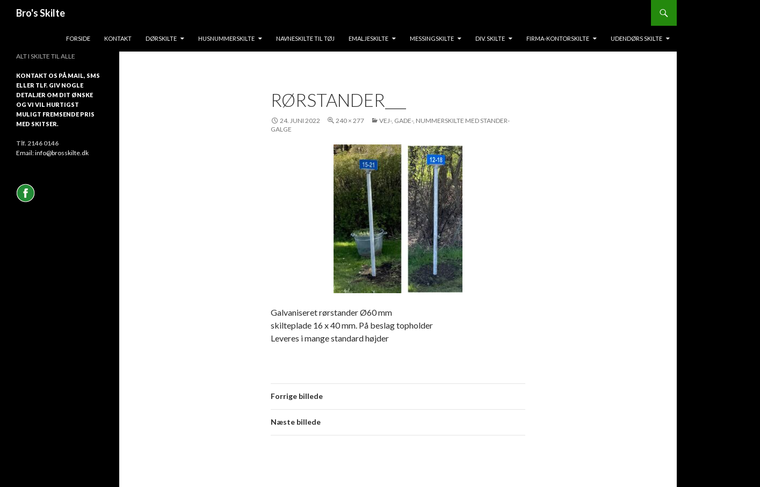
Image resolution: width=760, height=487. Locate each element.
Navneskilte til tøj (305, 38)
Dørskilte (161, 38)
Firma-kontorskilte (557, 38)
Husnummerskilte (226, 38)
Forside (78, 38)
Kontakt (118, 38)
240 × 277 (350, 121)
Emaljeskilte (368, 38)
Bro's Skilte (40, 13)
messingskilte (432, 38)
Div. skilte (490, 38)
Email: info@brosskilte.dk (52, 153)
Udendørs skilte (636, 38)
